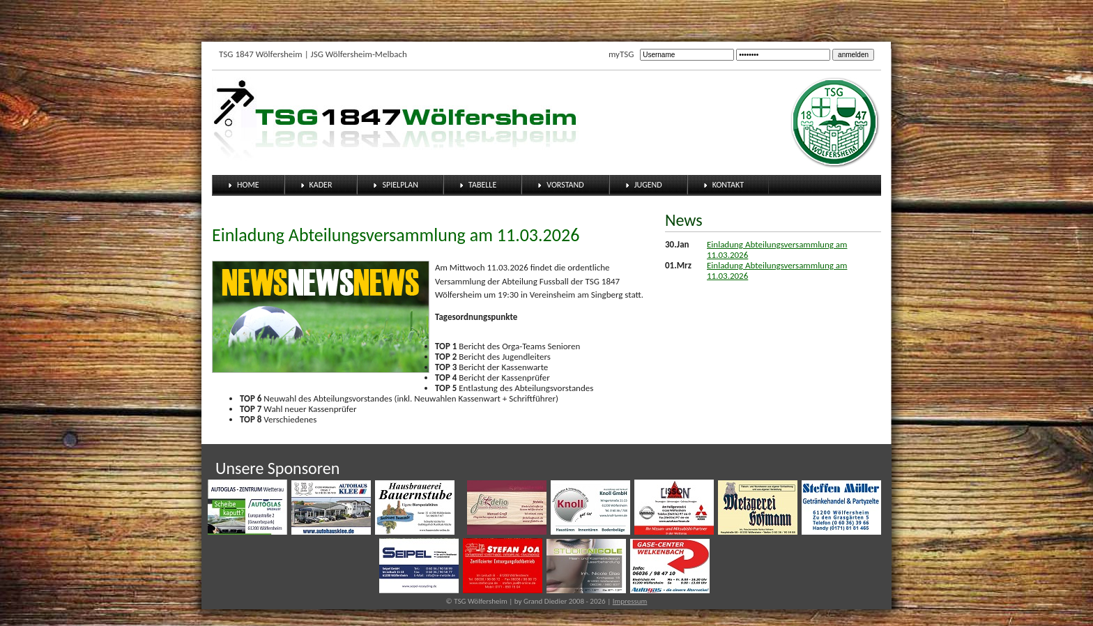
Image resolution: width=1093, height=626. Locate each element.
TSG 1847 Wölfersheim (261, 54)
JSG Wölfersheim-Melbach (359, 54)
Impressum (630, 601)
